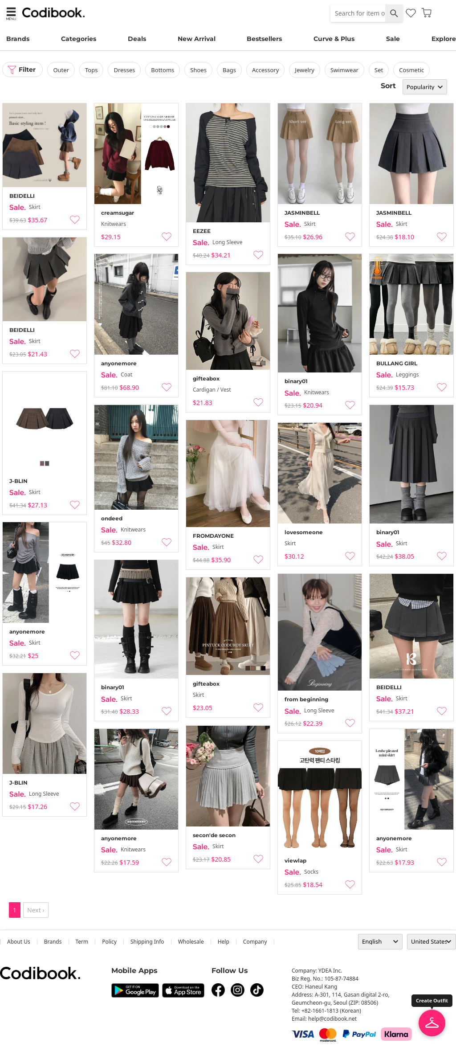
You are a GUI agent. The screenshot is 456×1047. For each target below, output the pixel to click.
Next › (36, 910)
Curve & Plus (334, 39)
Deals (137, 39)
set (379, 70)
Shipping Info (147, 941)
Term (82, 941)
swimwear (345, 70)
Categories (78, 39)
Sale (393, 39)
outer (61, 70)
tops (92, 70)
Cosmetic (411, 70)
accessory (265, 70)
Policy (109, 941)
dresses (124, 70)
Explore (444, 39)
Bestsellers (264, 39)
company (255, 941)
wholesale (191, 941)
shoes (199, 70)
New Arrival (197, 39)
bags (229, 70)
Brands (17, 39)
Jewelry (305, 70)
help (223, 941)
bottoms (163, 70)
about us (18, 941)
